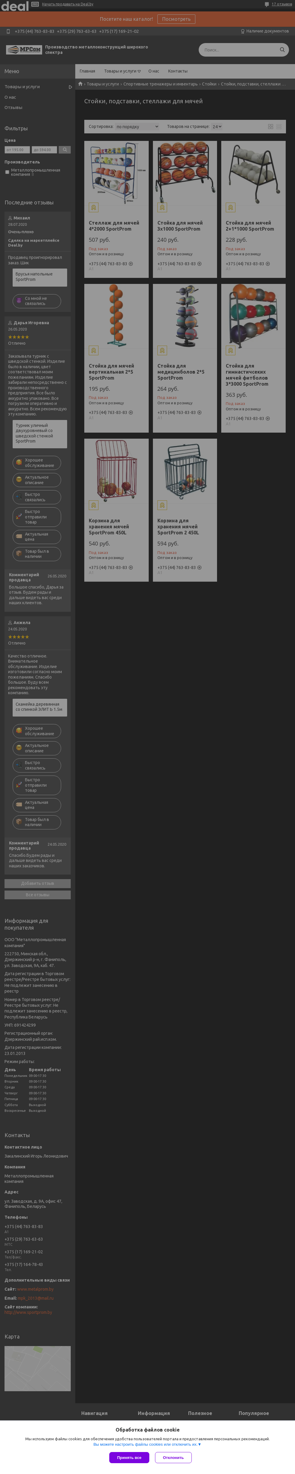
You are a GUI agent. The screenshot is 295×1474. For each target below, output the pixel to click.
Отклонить (173, 1457)
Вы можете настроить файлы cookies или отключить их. (145, 1444)
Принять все (129, 1457)
